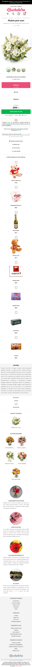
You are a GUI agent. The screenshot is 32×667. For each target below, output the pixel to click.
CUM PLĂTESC (13, 5)
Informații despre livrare (16, 632)
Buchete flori (16, 599)
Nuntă (16, 607)
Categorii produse (16, 596)
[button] (8, 68)
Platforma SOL (16, 648)
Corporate (16, 605)
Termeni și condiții (16, 638)
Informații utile (16, 623)
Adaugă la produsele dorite (16, 139)
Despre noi (16, 615)
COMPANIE (16, 611)
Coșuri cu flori (16, 603)
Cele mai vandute (16, 601)
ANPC (16, 646)
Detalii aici (8, 123)
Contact (16, 613)
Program (16, 628)
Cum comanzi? (16, 630)
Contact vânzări (16, 149)
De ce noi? (16, 617)
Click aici (17, 589)
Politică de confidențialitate (16, 642)
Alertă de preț (16, 142)
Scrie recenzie (16, 146)
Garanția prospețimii (16, 619)
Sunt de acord (18, 665)
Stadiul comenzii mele (16, 626)
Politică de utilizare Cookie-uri (16, 644)
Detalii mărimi (16, 77)
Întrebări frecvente (16, 634)
